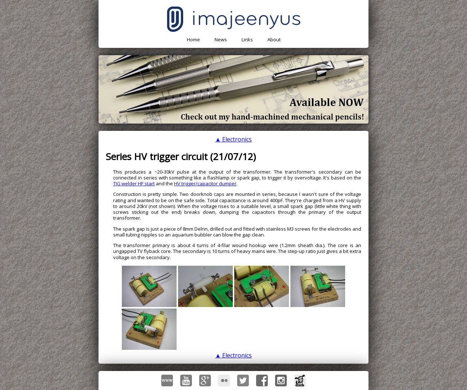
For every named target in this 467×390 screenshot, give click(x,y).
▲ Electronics (233, 139)
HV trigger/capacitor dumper (205, 183)
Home (193, 39)
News (221, 39)
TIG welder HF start (134, 183)
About (274, 39)
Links (247, 39)
